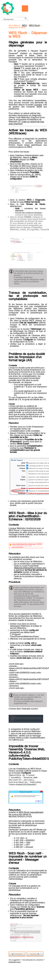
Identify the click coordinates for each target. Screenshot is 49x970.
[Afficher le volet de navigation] (25, 8)
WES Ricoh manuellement (31, 815)
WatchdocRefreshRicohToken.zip (30, 568)
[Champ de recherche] (14, 19)
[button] (25, 18)
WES (24, 26)
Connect (38, 105)
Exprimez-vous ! (15, 965)
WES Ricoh (34, 26)
